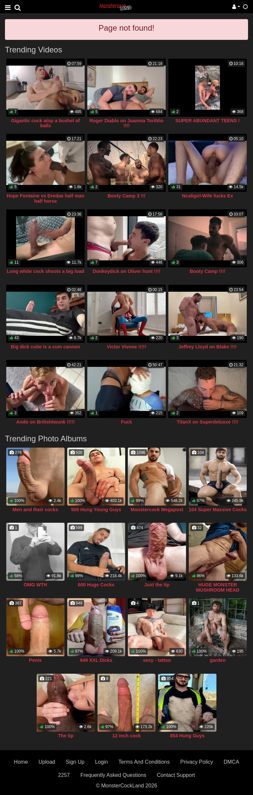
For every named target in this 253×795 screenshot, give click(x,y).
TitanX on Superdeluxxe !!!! (208, 422)
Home (21, 762)
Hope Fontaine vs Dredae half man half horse (45, 198)
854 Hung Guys (187, 735)
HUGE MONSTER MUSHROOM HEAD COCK (217, 590)
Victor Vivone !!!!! (126, 346)
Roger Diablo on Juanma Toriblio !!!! (126, 123)
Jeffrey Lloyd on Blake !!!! (208, 346)
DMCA (231, 762)
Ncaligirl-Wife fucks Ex (207, 195)
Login (101, 762)
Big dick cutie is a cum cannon (45, 346)
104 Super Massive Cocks (218, 509)
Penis (35, 660)
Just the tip (157, 584)
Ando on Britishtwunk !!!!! (45, 422)
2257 (64, 775)
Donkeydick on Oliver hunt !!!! (126, 271)
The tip (65, 735)
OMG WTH (35, 584)
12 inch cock (126, 735)
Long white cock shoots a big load (45, 271)
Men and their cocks (35, 509)
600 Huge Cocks (96, 584)
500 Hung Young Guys (96, 509)
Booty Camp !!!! (207, 271)
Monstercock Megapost (156, 509)
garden (218, 660)
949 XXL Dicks (96, 660)
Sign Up (75, 762)
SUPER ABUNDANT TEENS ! (207, 120)
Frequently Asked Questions (113, 775)
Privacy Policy (196, 762)
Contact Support (176, 775)
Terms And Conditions (144, 762)
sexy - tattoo (157, 660)
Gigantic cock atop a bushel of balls (45, 123)
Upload (47, 762)
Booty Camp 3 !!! (126, 195)
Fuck (126, 422)
